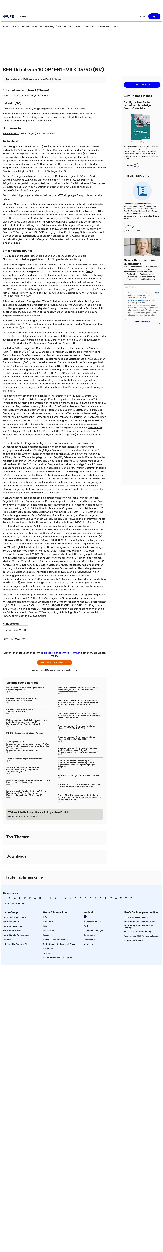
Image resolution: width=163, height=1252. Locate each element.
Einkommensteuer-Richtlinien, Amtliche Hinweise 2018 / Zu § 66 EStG (76, 727)
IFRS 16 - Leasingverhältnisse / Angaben (25, 733)
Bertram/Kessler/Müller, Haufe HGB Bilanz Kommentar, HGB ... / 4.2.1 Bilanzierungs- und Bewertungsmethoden (79, 715)
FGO (89, 271)
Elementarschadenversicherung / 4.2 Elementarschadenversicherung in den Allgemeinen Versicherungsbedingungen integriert (76, 764)
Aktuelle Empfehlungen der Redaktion (24, 759)
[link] (7, 26)
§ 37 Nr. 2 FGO (39, 278)
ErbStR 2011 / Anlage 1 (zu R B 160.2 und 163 (78, 775)
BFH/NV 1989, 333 (54, 431)
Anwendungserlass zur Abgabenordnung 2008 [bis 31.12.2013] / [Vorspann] (28, 781)
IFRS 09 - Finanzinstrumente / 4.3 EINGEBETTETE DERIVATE (22, 699)
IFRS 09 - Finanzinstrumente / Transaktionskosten (20, 710)
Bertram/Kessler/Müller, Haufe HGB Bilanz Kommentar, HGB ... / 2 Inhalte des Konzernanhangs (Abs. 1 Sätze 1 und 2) (26, 793)
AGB (157, 293)
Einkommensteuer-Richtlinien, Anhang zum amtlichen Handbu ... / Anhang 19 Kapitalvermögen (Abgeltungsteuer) (26, 722)
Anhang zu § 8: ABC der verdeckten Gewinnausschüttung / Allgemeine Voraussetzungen (22, 769)
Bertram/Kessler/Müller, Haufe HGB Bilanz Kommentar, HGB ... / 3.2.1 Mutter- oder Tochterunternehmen (78, 690)
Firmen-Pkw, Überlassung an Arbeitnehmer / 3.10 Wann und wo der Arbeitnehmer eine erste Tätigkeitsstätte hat (79, 797)
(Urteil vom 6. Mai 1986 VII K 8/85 (27, 373)
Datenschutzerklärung (137, 300)
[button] (23, 16)
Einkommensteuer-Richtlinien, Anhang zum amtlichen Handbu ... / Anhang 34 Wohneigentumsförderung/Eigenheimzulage (78, 750)
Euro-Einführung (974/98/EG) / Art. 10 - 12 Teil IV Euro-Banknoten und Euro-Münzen (79, 785)
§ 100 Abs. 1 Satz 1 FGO (34, 327)
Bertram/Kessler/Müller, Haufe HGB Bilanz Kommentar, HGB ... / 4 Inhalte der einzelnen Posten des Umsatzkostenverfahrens (78, 702)
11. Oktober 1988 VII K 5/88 (78, 292)
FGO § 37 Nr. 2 (11, 133)
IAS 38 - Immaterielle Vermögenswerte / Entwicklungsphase (25, 689)
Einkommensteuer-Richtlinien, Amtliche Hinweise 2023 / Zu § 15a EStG (76, 738)
